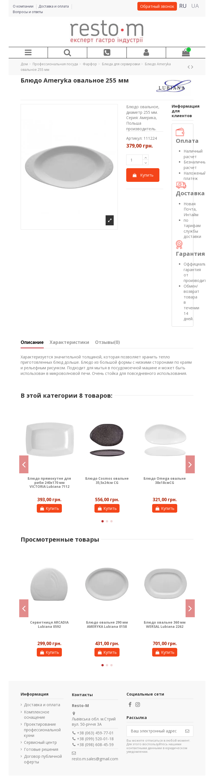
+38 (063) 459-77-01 (95, 732)
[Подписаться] (187, 731)
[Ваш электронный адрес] (154, 731)
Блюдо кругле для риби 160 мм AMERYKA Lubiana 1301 (49, 626)
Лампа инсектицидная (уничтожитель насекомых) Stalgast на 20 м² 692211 (164, 628)
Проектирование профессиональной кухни (42, 730)
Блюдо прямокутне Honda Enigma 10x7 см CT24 (164, 482)
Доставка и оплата (54, 6)
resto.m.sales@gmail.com (95, 758)
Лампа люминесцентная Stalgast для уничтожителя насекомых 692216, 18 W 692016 (107, 630)
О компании (23, 6)
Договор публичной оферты (43, 759)
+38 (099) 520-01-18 (95, 738)
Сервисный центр (40, 742)
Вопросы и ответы (28, 11)
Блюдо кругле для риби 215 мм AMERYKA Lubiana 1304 (107, 482)
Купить (143, 175)
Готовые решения (41, 749)
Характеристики (69, 342)
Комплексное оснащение (36, 714)
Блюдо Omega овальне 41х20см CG (49, 480)
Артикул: (134, 138)
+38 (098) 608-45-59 (95, 744)
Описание (32, 342)
